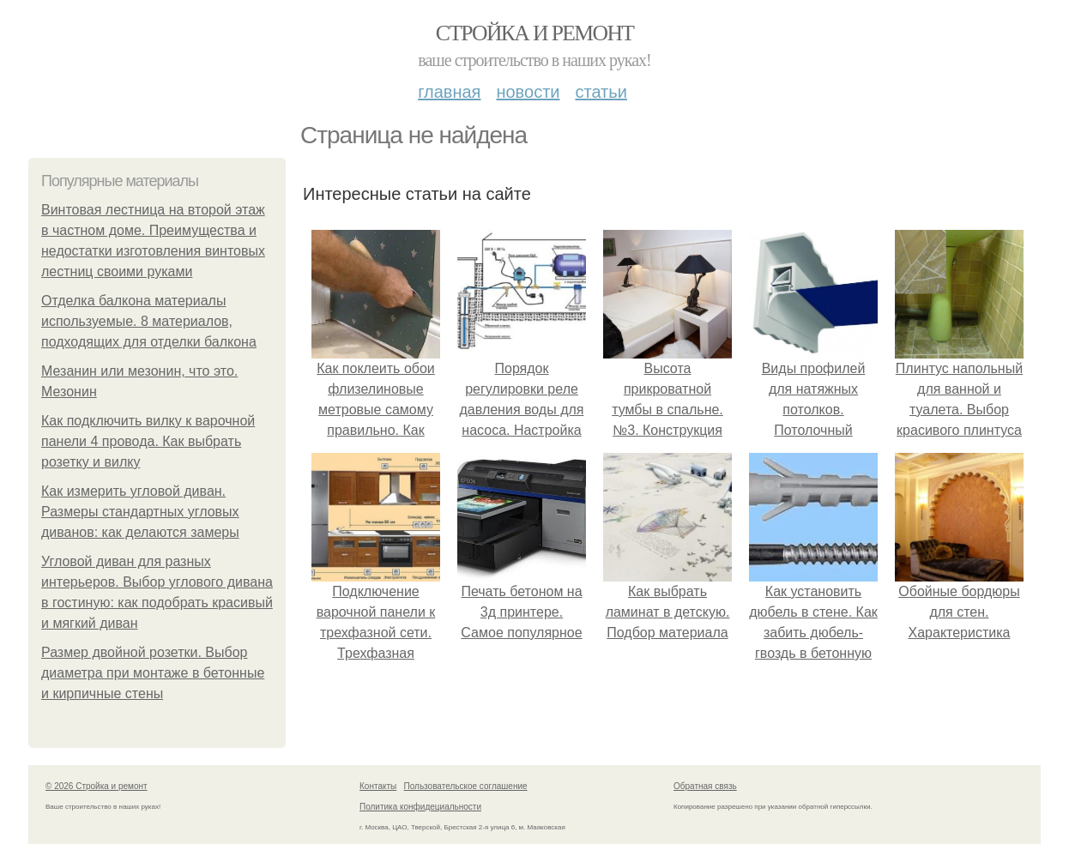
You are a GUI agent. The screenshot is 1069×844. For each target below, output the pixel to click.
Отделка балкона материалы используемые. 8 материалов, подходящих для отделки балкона (149, 321)
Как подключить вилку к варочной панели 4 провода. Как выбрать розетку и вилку (148, 441)
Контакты (377, 786)
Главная (449, 91)
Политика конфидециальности (420, 806)
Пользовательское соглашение (466, 786)
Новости (527, 91)
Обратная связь (705, 786)
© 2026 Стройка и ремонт (96, 786)
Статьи (600, 91)
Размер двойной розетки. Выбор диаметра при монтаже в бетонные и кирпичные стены (152, 673)
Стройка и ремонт (535, 33)
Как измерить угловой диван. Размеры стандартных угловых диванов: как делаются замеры (140, 512)
